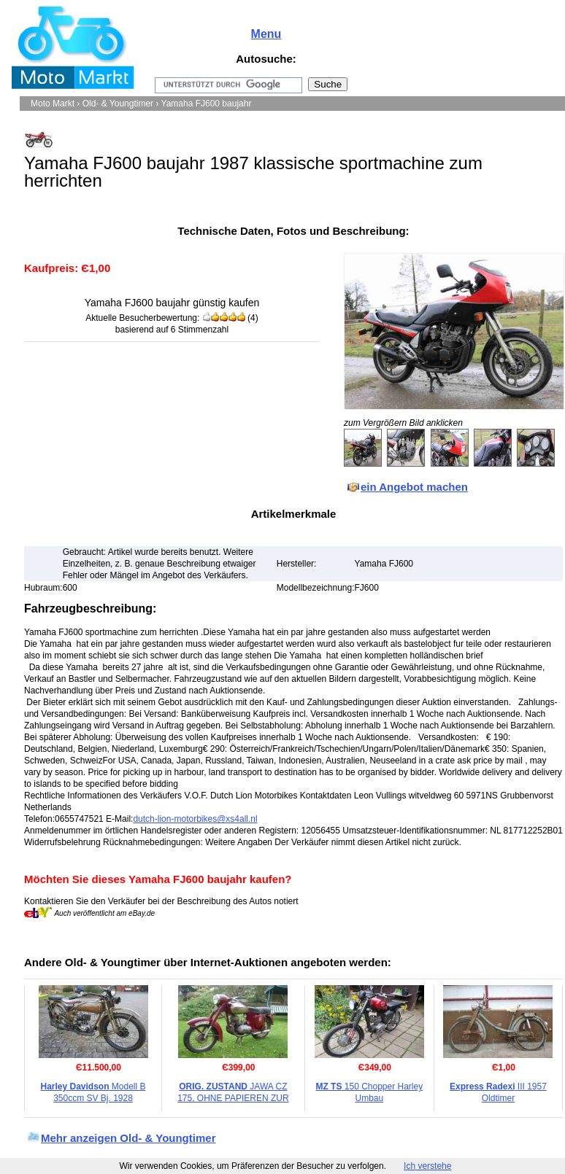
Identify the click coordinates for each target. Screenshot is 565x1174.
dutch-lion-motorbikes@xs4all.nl (195, 819)
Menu (266, 34)
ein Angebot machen (414, 487)
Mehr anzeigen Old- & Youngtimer (128, 1138)
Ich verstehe (427, 1166)
